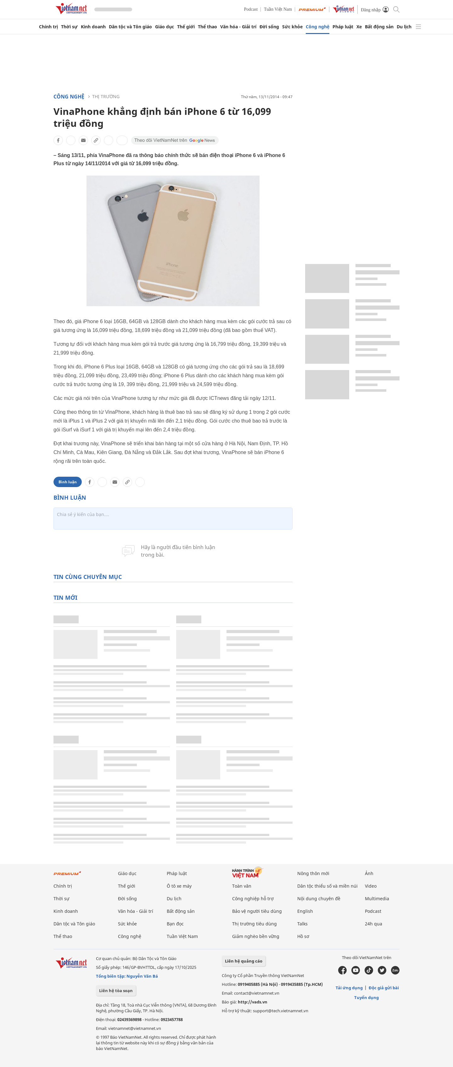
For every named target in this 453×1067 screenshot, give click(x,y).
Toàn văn (241, 886)
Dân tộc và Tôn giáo (130, 27)
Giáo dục (164, 27)
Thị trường (106, 96)
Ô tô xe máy (179, 886)
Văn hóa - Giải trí (238, 27)
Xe (359, 27)
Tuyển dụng (366, 997)
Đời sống (269, 27)
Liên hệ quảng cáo (243, 961)
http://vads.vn (252, 1002)
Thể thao (207, 27)
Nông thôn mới (313, 873)
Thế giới (186, 27)
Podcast (251, 9)
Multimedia (377, 898)
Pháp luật (343, 27)
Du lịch (404, 27)
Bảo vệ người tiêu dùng (257, 911)
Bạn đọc (175, 924)
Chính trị (48, 27)
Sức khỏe (292, 27)
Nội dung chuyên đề (318, 898)
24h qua (373, 924)
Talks (302, 924)
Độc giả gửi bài (384, 988)
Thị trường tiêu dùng (254, 924)
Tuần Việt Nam (278, 9)
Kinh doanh (93, 27)
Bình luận (68, 482)
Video (371, 886)
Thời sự (69, 27)
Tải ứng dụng (349, 988)
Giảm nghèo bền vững (255, 936)
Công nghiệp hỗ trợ (253, 898)
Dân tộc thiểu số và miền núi (327, 886)
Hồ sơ (303, 936)
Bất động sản (379, 27)
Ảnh (369, 873)
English (305, 911)
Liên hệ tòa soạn (116, 990)
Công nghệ (317, 27)
